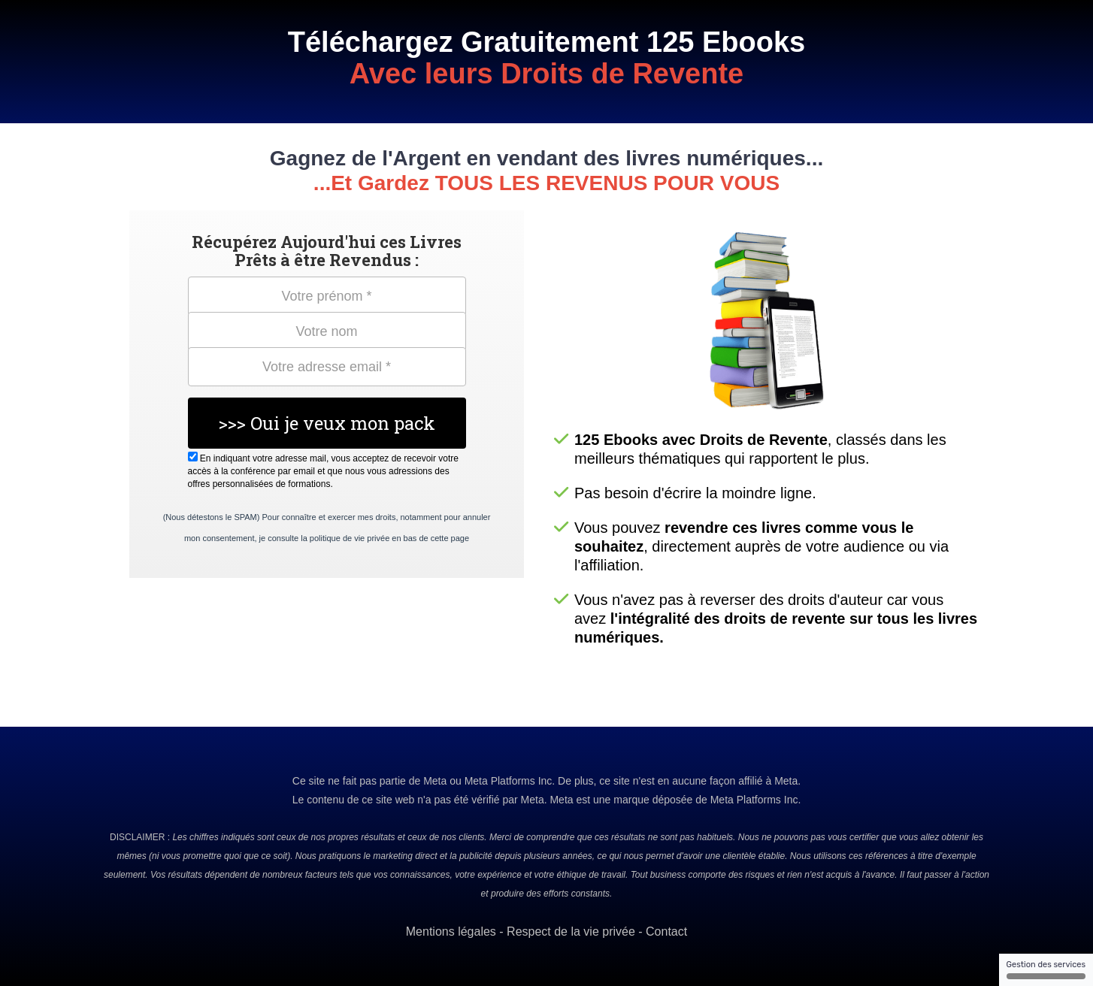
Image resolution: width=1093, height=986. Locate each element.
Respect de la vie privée (571, 931)
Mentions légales (451, 931)
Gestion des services (1046, 969)
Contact (666, 931)
